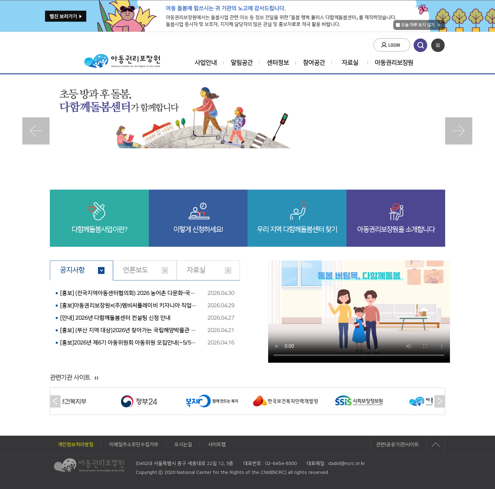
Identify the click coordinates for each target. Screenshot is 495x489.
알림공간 (242, 63)
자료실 (350, 63)
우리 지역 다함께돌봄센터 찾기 (297, 229)
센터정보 (278, 63)
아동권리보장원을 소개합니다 (395, 229)
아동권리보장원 (389, 63)
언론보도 (135, 270)
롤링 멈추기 (96, 378)
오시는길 (183, 444)
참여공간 (314, 63)
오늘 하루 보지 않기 (415, 25)
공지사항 (72, 270)
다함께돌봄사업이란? (99, 229)
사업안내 (206, 63)
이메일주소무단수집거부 (133, 444)
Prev (36, 131)
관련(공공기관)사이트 (397, 444)
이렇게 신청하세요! (198, 229)
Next (459, 131)
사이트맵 (217, 444)
